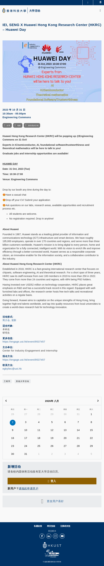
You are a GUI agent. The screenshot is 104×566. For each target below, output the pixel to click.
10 (25, 430)
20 (65, 438)
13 (65, 430)
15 (91, 430)
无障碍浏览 (65, 526)
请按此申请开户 (28, 488)
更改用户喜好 (55, 501)
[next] (98, 401)
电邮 (19, 125)
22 (91, 438)
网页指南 (51, 526)
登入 (53, 480)
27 (25, 414)
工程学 (7, 381)
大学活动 (34, 10)
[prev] (6, 401)
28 (38, 414)
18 (38, 438)
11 (38, 430)
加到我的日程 (33, 125)
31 (78, 414)
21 (78, 438)
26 (12, 414)
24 (25, 446)
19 (52, 438)
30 (65, 414)
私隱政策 (38, 526)
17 (25, 438)
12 (52, 430)
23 (12, 446)
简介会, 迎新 (9, 320)
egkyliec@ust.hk (12, 368)
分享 (8, 125)
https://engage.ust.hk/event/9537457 (24, 341)
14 (78, 430)
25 (38, 446)
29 (52, 414)
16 (12, 438)
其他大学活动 (22, 381)
